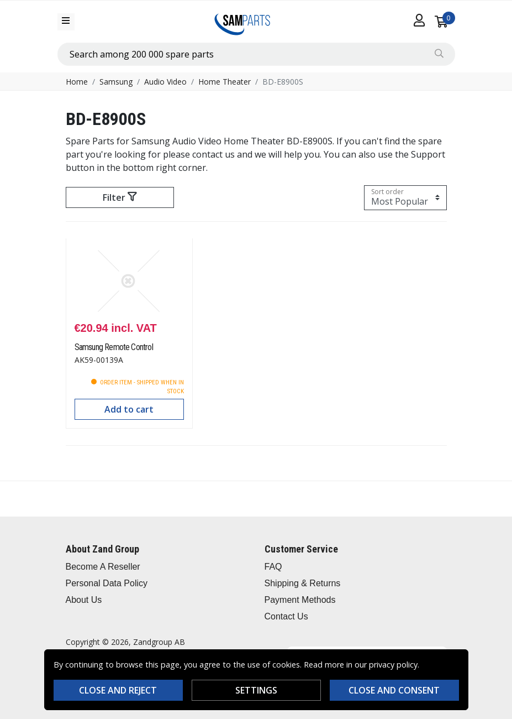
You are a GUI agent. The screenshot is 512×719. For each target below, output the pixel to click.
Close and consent (394, 690)
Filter (119, 197)
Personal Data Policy (107, 583)
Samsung (116, 81)
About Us (84, 600)
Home (77, 81)
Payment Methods (300, 600)
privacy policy (393, 664)
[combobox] (256, 54)
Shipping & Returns (303, 583)
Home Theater (224, 81)
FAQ (273, 566)
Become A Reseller (103, 566)
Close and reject (118, 690)
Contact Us (286, 616)
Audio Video (165, 81)
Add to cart (129, 409)
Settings (256, 690)
